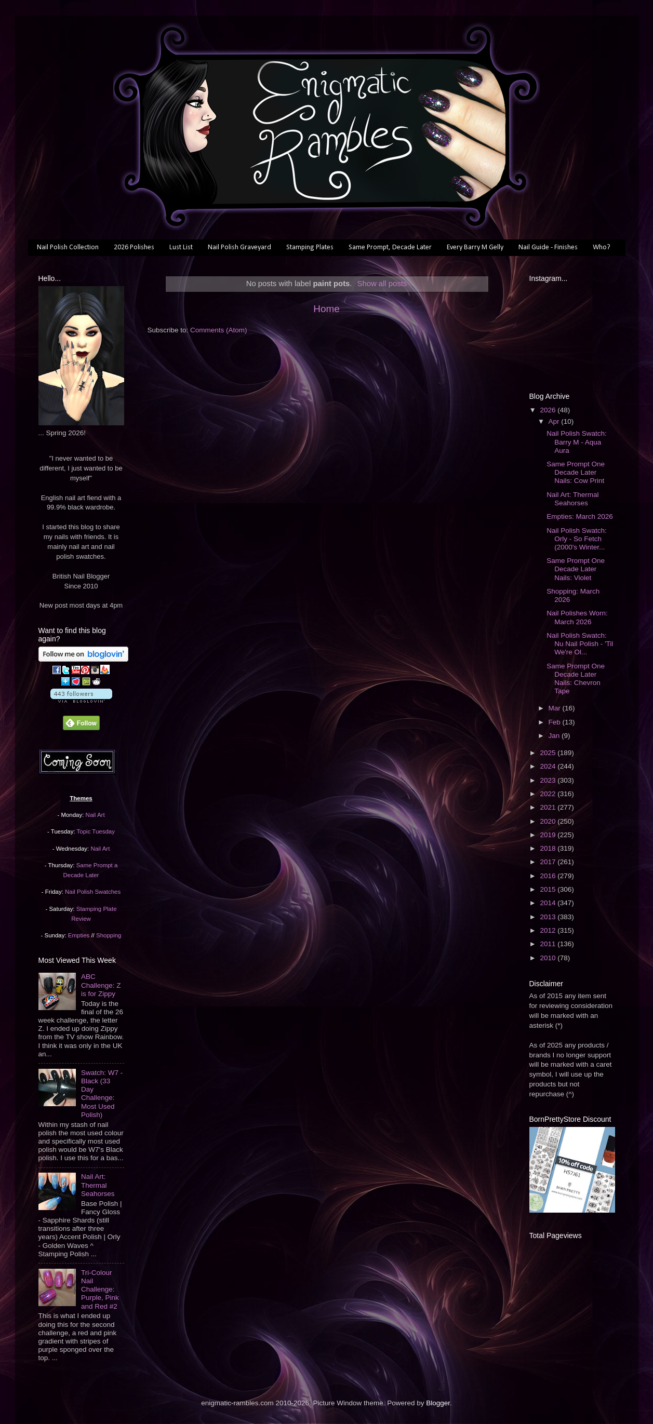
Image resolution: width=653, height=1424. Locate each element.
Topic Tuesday (96, 831)
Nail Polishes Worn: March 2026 (577, 617)
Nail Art (95, 815)
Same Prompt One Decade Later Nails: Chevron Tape (576, 678)
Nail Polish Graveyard (239, 247)
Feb (556, 722)
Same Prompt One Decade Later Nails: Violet (576, 569)
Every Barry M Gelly (475, 247)
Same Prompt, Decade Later (390, 247)
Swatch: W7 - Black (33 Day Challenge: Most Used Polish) (102, 1094)
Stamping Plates (310, 247)
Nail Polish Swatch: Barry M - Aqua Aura (577, 441)
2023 (548, 780)
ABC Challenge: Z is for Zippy (101, 985)
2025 (548, 753)
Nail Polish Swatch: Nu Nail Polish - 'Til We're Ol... (580, 644)
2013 (548, 917)
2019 (548, 835)
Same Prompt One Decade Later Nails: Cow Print (576, 472)
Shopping (108, 935)
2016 (548, 876)
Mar (556, 708)
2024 (548, 766)
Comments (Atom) (218, 330)
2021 (548, 807)
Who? (601, 247)
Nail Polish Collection (68, 247)
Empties (78, 935)
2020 (548, 821)
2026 (548, 410)
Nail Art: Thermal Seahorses (98, 1185)
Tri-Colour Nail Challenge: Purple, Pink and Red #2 (100, 1289)
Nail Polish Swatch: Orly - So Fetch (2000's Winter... (577, 539)
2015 (548, 889)
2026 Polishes (134, 247)
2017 (548, 862)
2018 (548, 848)
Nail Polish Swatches (93, 892)
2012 (548, 930)
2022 (548, 794)
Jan (555, 736)
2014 (548, 903)
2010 (548, 958)
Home (326, 308)
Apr (555, 421)
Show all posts (382, 283)
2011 (548, 944)
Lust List (181, 247)
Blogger (438, 1403)
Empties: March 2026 (580, 516)
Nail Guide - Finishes (548, 247)
